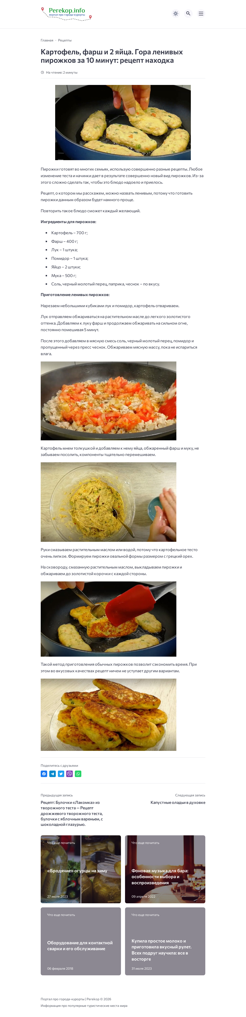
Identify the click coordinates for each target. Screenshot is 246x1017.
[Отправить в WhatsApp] (78, 774)
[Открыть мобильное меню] (201, 13)
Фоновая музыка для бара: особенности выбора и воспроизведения (160, 876)
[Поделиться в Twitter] (61, 774)
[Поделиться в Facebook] (44, 774)
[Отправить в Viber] (69, 774)
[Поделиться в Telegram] (52, 774)
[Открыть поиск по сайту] (188, 13)
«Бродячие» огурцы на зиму (77, 870)
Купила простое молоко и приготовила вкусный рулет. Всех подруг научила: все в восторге (162, 950)
